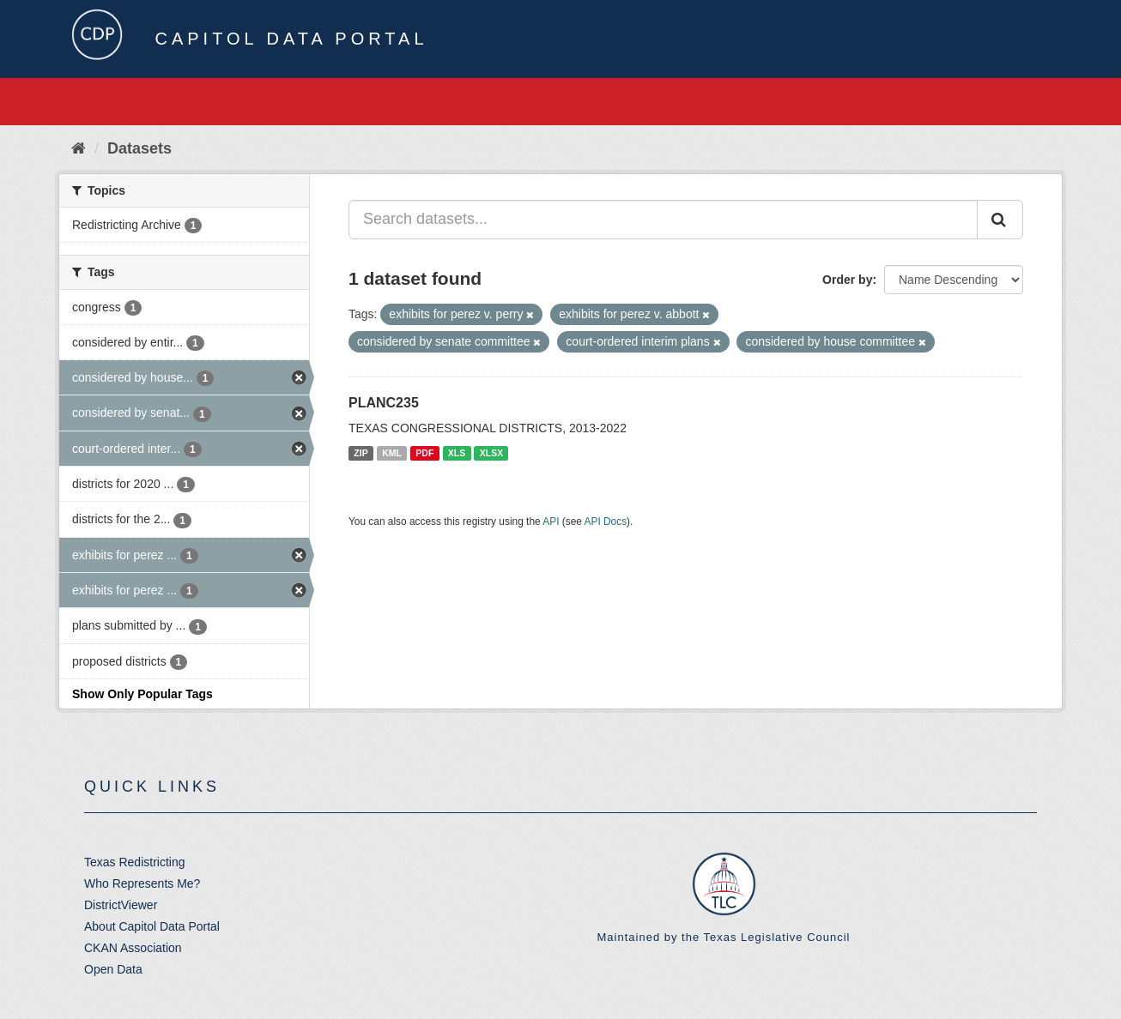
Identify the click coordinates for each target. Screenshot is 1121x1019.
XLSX (491, 453)
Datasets (139, 148)
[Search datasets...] (663, 219)
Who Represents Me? (142, 883)
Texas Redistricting (134, 862)
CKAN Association (133, 948)
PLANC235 (383, 402)
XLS (456, 453)
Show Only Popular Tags (142, 694)
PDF (424, 453)
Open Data (113, 969)
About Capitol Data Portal (152, 926)
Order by (847, 279)
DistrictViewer (120, 905)
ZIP (360, 453)
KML (392, 453)
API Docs (606, 522)
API (550, 522)
